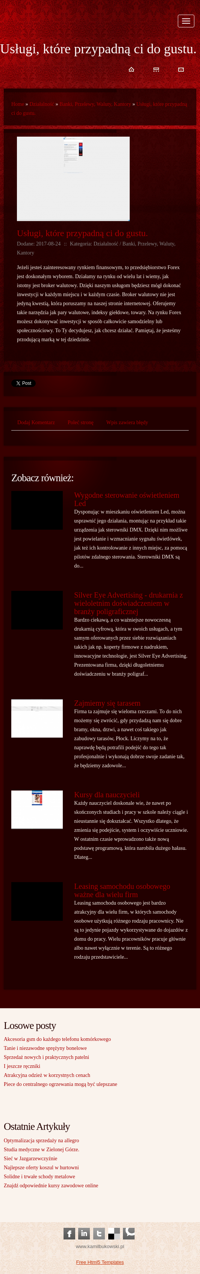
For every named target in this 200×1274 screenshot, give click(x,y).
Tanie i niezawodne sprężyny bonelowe (45, 1048)
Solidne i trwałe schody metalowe (39, 1176)
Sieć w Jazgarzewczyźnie (30, 1158)
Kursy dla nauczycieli (106, 795)
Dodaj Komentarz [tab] (36, 422)
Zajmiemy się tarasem (107, 703)
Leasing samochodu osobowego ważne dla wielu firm (122, 890)
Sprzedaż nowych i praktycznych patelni (46, 1057)
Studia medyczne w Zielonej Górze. (41, 1149)
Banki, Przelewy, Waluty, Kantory (95, 104)
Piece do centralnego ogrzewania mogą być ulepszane (60, 1084)
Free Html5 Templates (100, 1262)
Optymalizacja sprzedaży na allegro (41, 1140)
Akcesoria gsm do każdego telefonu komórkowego (57, 1039)
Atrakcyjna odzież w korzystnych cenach (47, 1075)
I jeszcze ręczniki (22, 1066)
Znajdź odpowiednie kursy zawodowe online (51, 1185)
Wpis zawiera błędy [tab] (127, 422)
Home (17, 104)
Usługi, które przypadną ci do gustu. (82, 233)
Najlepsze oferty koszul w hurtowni (41, 1167)
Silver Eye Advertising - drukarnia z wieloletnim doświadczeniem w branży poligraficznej (128, 603)
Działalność (41, 104)
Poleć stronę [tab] (81, 422)
